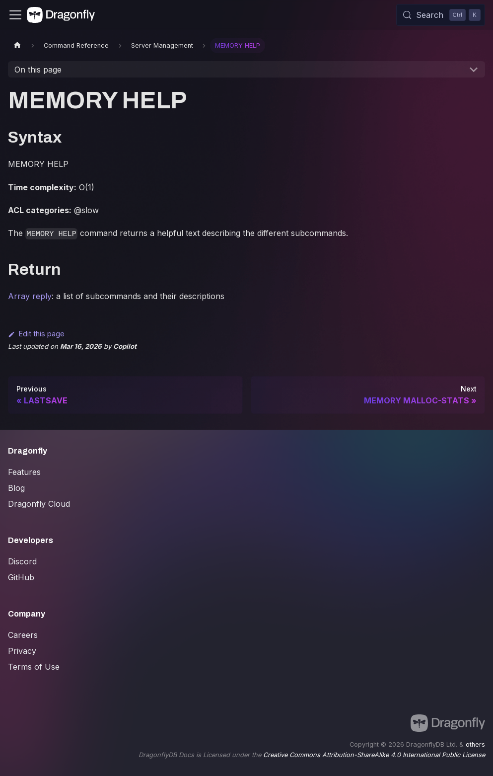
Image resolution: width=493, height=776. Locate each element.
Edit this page (36, 333)
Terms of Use (34, 667)
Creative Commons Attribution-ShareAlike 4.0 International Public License (374, 755)
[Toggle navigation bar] (15, 14)
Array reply (30, 296)
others (475, 744)
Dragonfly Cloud (39, 504)
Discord (22, 561)
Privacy (22, 651)
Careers (23, 635)
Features (24, 472)
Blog (16, 488)
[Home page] (17, 45)
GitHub (21, 577)
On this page (38, 70)
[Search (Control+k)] (440, 15)
